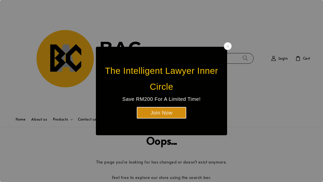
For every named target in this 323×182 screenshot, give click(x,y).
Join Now (161, 113)
